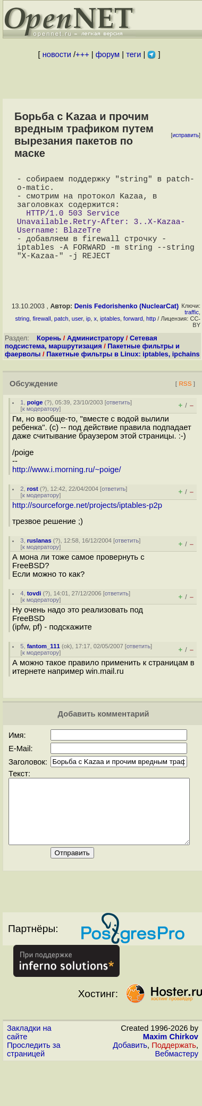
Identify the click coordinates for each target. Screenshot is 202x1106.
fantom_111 (43, 667)
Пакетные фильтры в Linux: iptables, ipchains (123, 375)
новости (57, 54)
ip (88, 340)
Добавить (130, 1079)
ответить (118, 423)
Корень (49, 359)
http (151, 340)
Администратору (95, 359)
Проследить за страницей (34, 1083)
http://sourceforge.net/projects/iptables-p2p (87, 526)
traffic (191, 333)
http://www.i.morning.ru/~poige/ (66, 491)
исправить (185, 135)
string (22, 340)
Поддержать (174, 1079)
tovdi (34, 614)
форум (108, 54)
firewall (41, 340)
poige (35, 423)
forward (133, 340)
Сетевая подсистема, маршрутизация (81, 363)
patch (61, 340)
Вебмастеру (176, 1088)
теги (133, 54)
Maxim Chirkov (170, 1071)
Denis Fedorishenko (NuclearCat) (126, 327)
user (77, 340)
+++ (82, 54)
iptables (110, 340)
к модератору (41, 430)
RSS (185, 404)
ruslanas (39, 562)
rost (32, 510)
